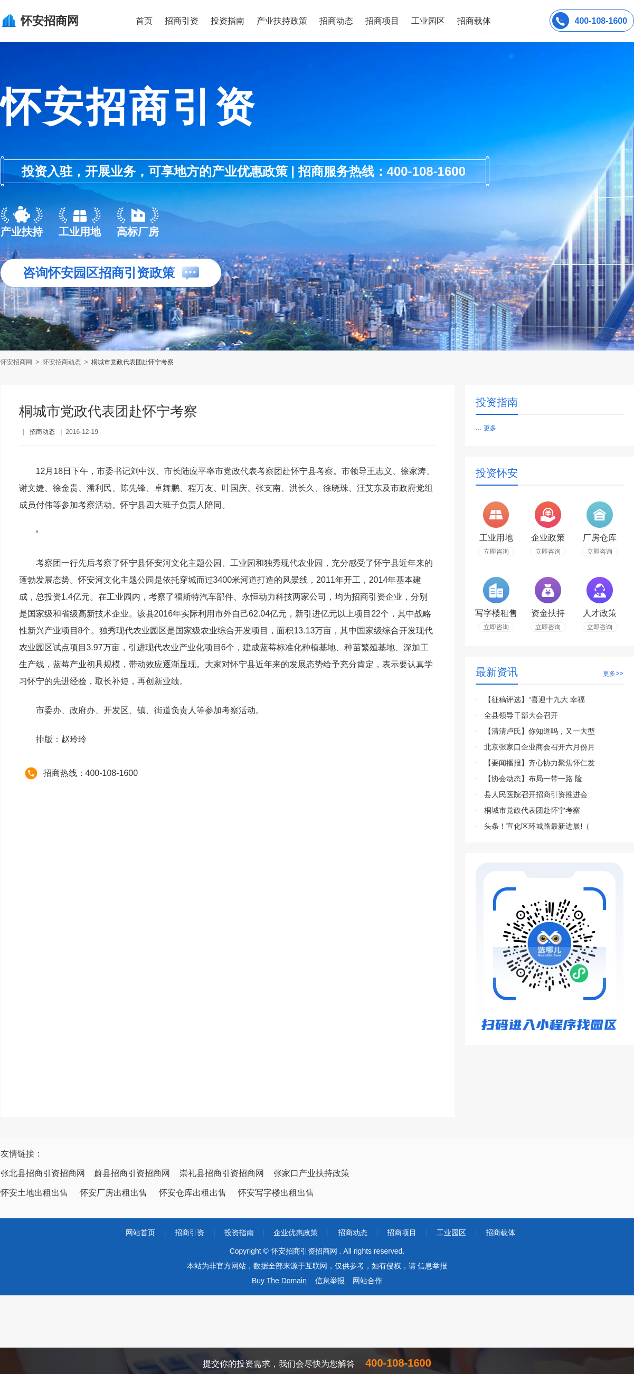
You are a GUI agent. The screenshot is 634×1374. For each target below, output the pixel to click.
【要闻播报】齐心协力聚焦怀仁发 (539, 763)
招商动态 (336, 20)
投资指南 (227, 20)
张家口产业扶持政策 (311, 1173)
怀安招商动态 (62, 362)
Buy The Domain (279, 1280)
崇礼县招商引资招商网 (221, 1173)
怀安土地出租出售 (34, 1192)
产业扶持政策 (282, 20)
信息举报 (330, 1280)
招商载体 (500, 1232)
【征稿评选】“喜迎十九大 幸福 (534, 699)
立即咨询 (496, 551)
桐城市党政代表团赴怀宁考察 (132, 362)
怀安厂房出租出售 (113, 1192)
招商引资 (181, 20)
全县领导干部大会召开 (521, 715)
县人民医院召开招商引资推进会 (536, 794)
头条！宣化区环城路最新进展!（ (537, 826)
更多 (490, 428)
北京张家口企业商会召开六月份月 (539, 747)
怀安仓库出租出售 (192, 1192)
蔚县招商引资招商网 (132, 1173)
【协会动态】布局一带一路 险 (533, 778)
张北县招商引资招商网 (43, 1173)
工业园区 (428, 20)
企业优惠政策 (295, 1232)
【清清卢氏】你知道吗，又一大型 (539, 731)
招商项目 (382, 20)
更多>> (613, 673)
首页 (144, 20)
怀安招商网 (17, 362)
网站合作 (367, 1280)
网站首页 (140, 1232)
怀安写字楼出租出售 (276, 1192)
